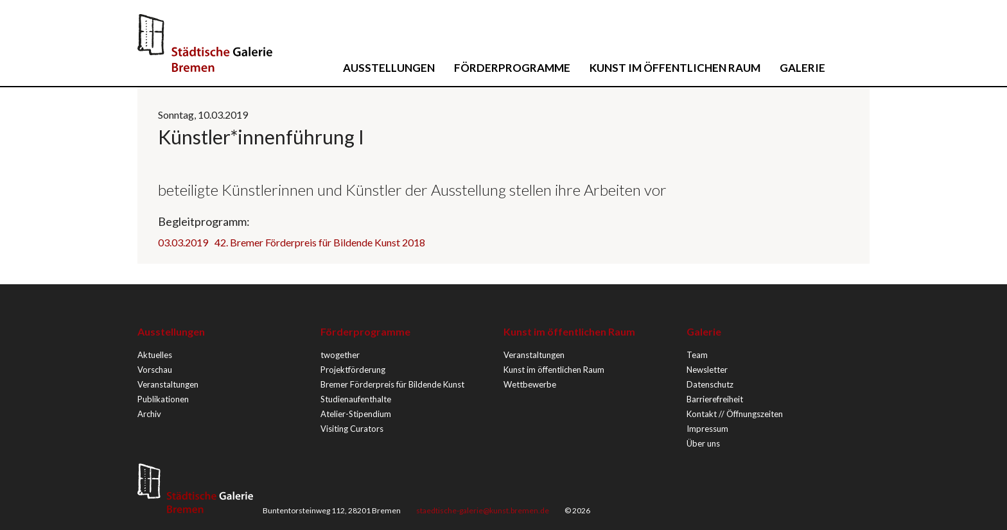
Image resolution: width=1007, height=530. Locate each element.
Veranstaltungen (167, 384)
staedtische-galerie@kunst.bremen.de (482, 510)
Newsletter (707, 369)
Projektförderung (352, 369)
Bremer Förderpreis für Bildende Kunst (392, 384)
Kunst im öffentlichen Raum (675, 67)
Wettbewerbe (530, 384)
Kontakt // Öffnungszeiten (735, 414)
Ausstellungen (389, 67)
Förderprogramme (512, 67)
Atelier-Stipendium (355, 414)
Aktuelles (154, 355)
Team (697, 355)
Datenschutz (710, 384)
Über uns (703, 443)
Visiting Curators (351, 428)
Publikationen (163, 399)
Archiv (149, 414)
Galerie (802, 67)
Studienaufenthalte (355, 399)
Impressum (707, 428)
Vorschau (154, 369)
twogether (340, 355)
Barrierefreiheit (715, 399)
